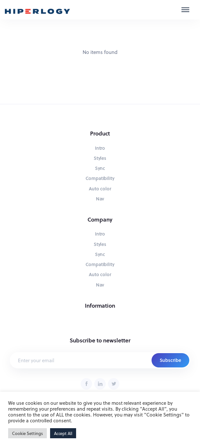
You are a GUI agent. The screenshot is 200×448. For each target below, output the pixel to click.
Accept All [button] (63, 433)
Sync (100, 168)
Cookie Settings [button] (27, 433)
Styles (100, 158)
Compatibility (100, 178)
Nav (100, 198)
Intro (100, 148)
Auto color (100, 188)
